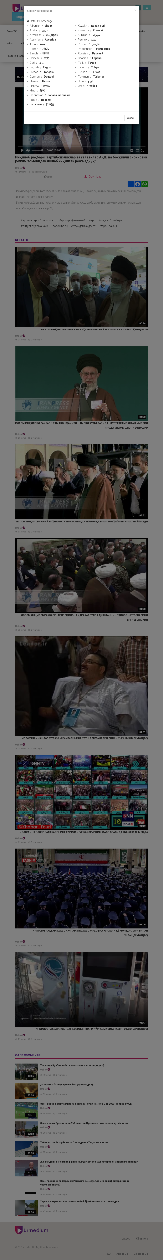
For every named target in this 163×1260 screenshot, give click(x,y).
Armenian (44, 34)
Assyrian (43, 39)
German (42, 76)
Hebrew (40, 85)
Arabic (39, 30)
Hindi (37, 90)
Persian (88, 44)
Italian (40, 99)
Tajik (87, 62)
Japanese (42, 104)
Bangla (39, 53)
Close (130, 117)
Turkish (89, 72)
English (41, 67)
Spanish (90, 58)
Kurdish (89, 34)
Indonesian (50, 95)
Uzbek (87, 85)
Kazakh (91, 25)
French (42, 72)
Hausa (40, 81)
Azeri (38, 44)
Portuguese (94, 48)
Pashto (87, 39)
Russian (90, 53)
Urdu (85, 81)
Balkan (39, 48)
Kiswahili (91, 30)
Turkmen (91, 76)
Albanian (41, 25)
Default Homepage (40, 21)
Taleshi (88, 67)
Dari (36, 62)
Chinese (39, 58)
